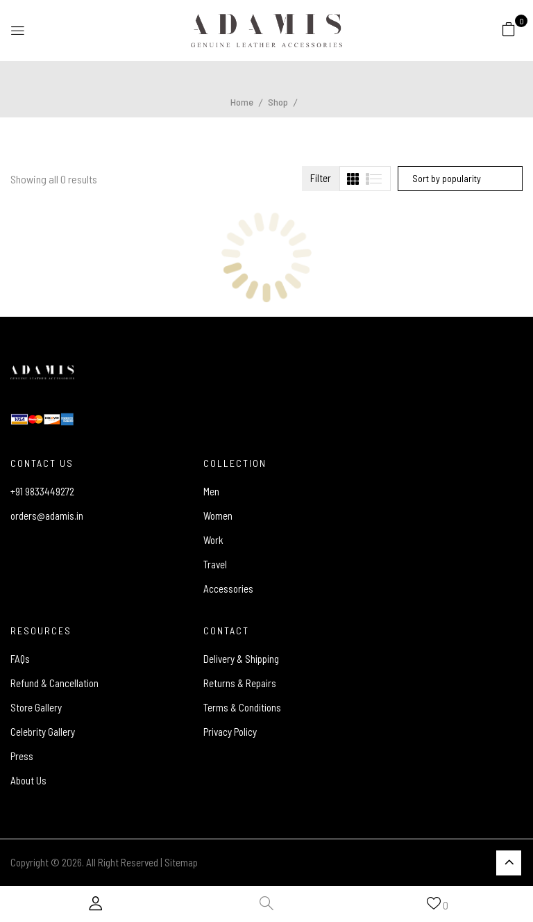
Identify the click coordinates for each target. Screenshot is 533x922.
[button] (509, 28)
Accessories (228, 588)
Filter (320, 178)
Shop (278, 102)
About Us (28, 780)
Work (213, 540)
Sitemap (181, 862)
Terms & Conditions (242, 707)
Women (217, 515)
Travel (215, 564)
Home (241, 102)
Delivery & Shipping (241, 658)
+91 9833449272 (42, 491)
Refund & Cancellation (54, 683)
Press (21, 756)
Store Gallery (36, 707)
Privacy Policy (230, 731)
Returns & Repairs (239, 683)
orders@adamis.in (46, 515)
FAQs (20, 658)
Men (211, 491)
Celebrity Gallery (42, 731)
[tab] (353, 179)
